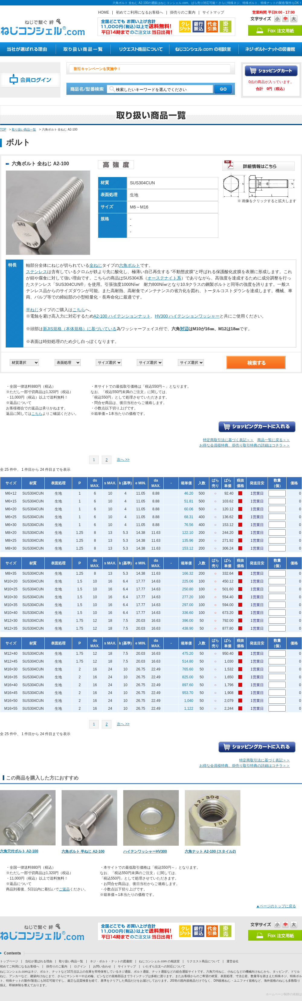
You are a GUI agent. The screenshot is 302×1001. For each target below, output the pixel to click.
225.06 (187, 581)
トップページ (9, 961)
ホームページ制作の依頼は (284, 994)
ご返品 (64, 889)
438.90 (187, 628)
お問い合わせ (102, 966)
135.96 (187, 540)
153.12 (187, 548)
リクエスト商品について (203, 961)
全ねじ (95, 265)
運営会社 (232, 961)
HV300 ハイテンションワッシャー (187, 316)
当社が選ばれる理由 (38, 961)
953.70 (187, 693)
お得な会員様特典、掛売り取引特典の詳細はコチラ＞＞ (244, 445)
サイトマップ (213, 12)
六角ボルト (129, 265)
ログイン (80, 966)
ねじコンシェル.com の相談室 (159, 961)
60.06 (188, 509)
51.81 (188, 501)
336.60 (187, 613)
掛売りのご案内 (182, 12)
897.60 (187, 685)
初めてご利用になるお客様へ (139, 12)
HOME (103, 12)
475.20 (187, 653)
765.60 (187, 669)
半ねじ (32, 309)
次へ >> (123, 459)
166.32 (187, 573)
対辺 (184, 328)
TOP (3, 129)
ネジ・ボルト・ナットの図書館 (111, 961)
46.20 (188, 493)
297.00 (187, 605)
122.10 (187, 533)
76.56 (188, 525)
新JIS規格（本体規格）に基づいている (80, 328)
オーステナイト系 (164, 278)
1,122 (188, 708)
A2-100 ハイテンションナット (122, 316)
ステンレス (36, 271)
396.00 (187, 620)
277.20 (187, 597)
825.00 (187, 677)
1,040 (188, 701)
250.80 (187, 589)
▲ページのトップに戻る (276, 906)
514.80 (187, 661)
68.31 (188, 517)
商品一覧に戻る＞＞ (273, 440)
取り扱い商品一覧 (24, 129)
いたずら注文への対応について (164, 966)
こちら (78, 309)
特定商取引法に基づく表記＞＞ (228, 440)
